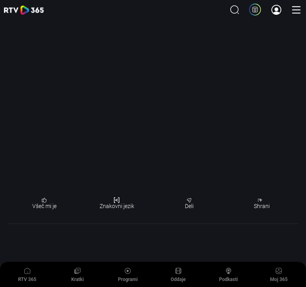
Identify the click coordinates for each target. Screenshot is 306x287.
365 (24, 10)
